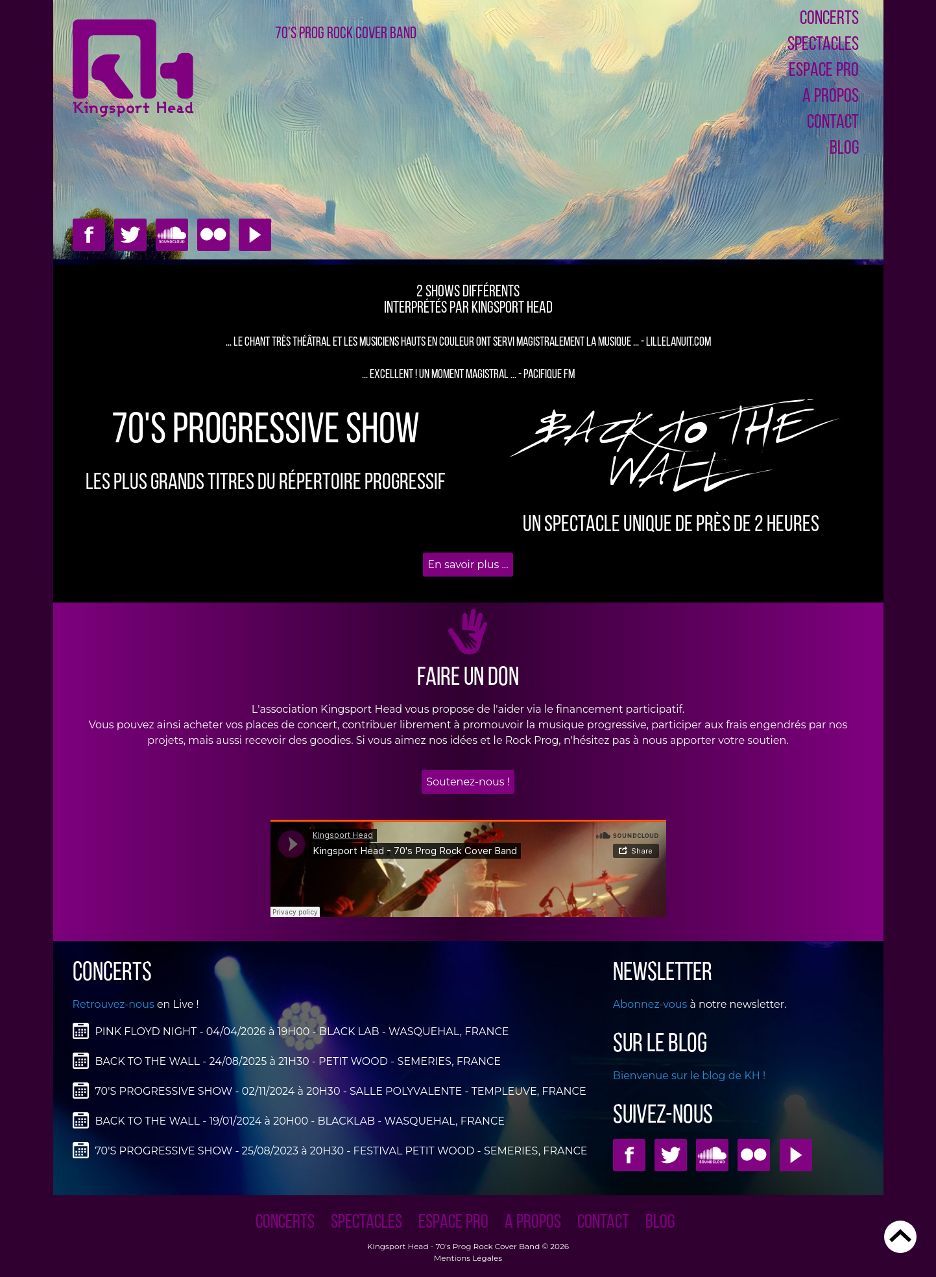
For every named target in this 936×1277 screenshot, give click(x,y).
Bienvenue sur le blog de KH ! (689, 1075)
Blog (844, 149)
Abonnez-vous (650, 1004)
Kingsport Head (398, 1246)
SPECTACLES (823, 45)
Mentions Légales (468, 1258)
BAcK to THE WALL (671, 452)
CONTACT (833, 123)
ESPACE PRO (824, 71)
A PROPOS (830, 97)
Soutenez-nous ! (468, 782)
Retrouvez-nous (113, 1004)
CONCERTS (829, 19)
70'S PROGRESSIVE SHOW (266, 432)
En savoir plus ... (467, 564)
